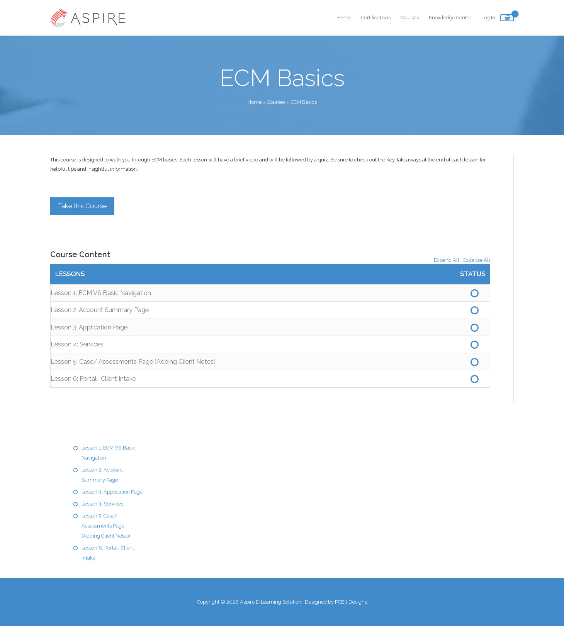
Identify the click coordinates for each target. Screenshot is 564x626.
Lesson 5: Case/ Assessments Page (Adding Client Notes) (133, 361)
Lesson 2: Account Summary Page (100, 310)
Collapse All (476, 260)
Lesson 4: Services (77, 344)
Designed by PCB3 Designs (336, 602)
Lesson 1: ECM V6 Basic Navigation (101, 293)
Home (344, 17)
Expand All (446, 260)
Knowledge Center (450, 17)
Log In (488, 17)
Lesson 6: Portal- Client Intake (93, 378)
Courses (410, 17)
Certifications (376, 17)
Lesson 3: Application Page (89, 327)
